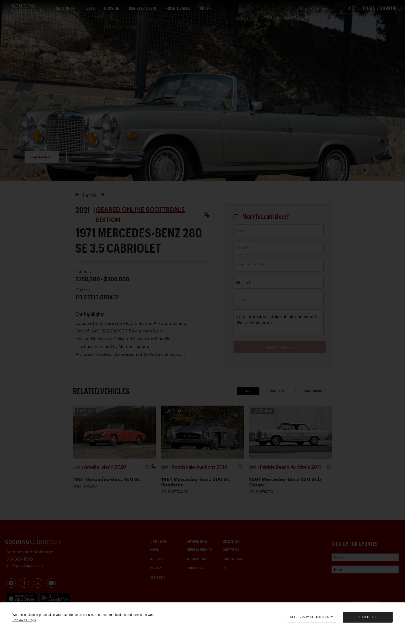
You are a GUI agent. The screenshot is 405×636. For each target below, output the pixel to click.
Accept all (368, 617)
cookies (29, 615)
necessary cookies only (311, 617)
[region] (202, 619)
